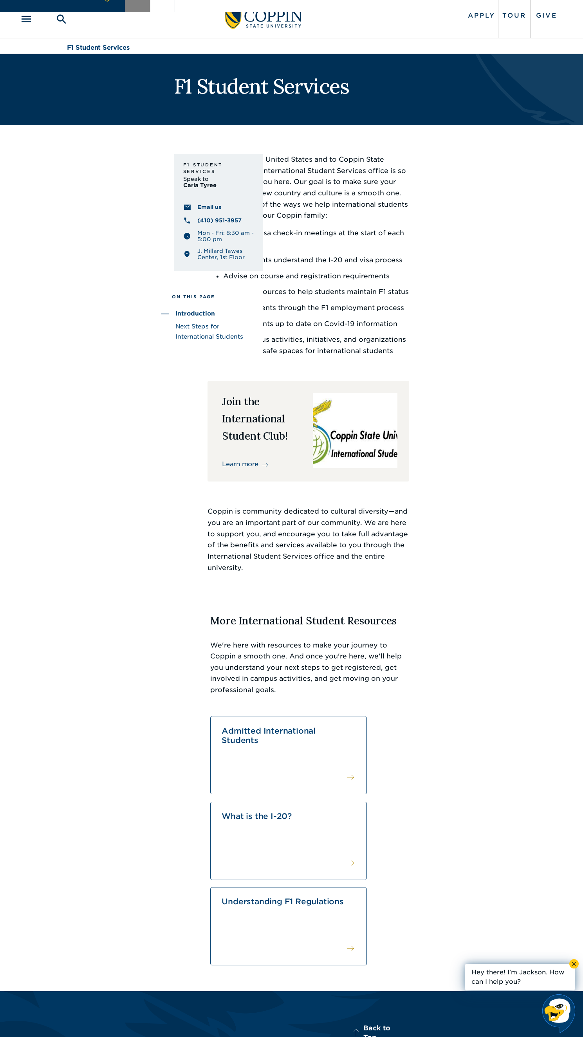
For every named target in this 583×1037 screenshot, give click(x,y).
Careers (277, 918)
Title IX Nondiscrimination (353, 1019)
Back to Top (486, 850)
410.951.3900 (429, 954)
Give (500, 12)
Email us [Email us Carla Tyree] (102, 236)
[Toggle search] (102, 16)
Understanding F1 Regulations (457, 723)
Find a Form (285, 936)
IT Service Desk (290, 954)
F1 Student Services (98, 42)
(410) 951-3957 (112, 249)
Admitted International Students (222, 728)
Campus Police (431, 936)
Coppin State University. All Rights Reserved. (140, 1020)
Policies (264, 1019)
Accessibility (226, 1019)
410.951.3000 (109, 927)
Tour (468, 12)
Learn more (226, 459)
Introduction (87, 336)
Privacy (295, 1019)
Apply (435, 12)
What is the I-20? (338, 723)
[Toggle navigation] (78, 16)
